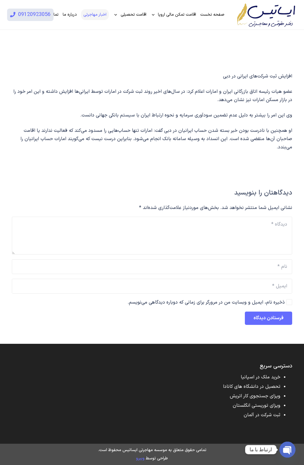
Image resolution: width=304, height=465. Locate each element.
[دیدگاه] (152, 236)
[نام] (152, 266)
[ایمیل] (152, 286)
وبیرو (140, 458)
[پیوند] (266, 15)
